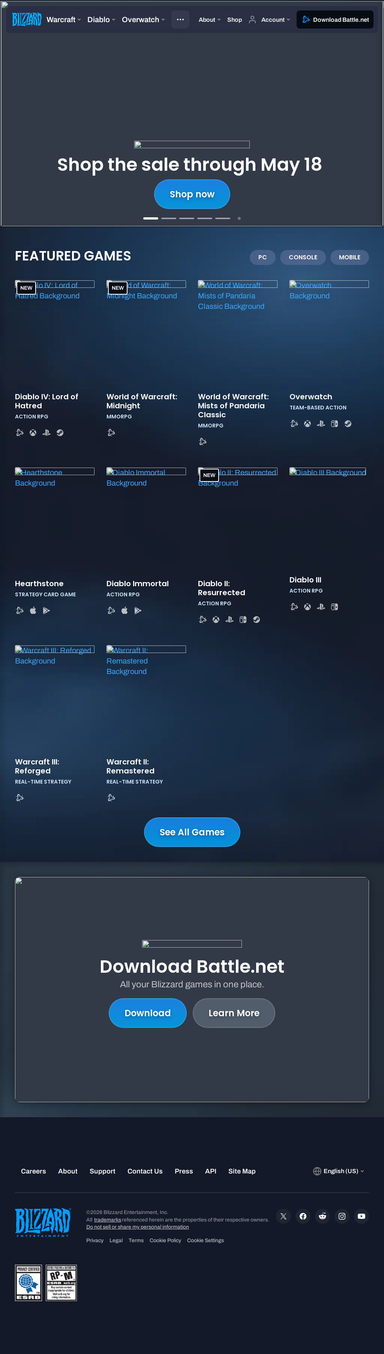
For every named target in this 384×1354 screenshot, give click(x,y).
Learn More (234, 1013)
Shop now (192, 194)
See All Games (192, 832)
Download (147, 1013)
